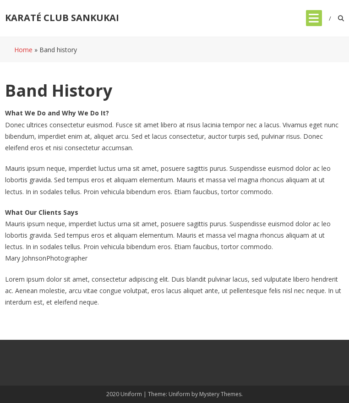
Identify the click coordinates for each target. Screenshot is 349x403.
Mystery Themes (220, 394)
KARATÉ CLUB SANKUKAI (62, 17)
